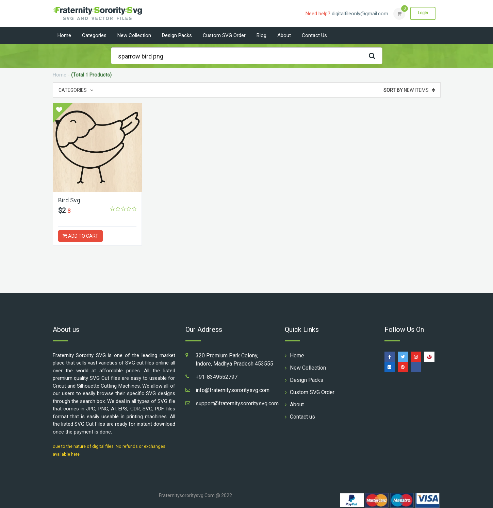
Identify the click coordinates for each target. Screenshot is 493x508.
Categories (94, 35)
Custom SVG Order (224, 35)
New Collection (134, 35)
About (284, 35)
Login (423, 13)
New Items (409, 90)
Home (64, 35)
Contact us (314, 35)
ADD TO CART (80, 236)
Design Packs (177, 35)
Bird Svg (69, 200)
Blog (261, 35)
